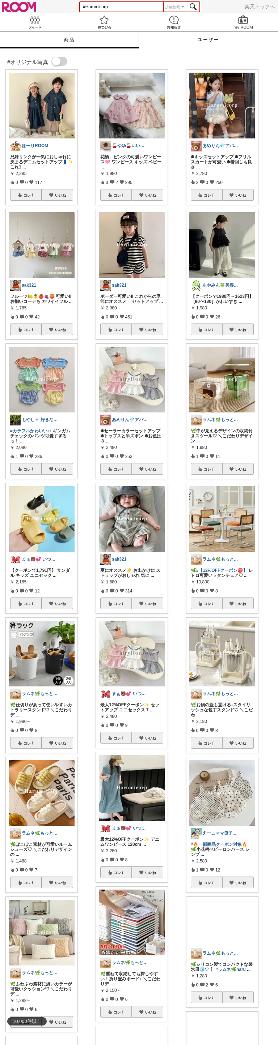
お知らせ (173, 22)
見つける (104, 22)
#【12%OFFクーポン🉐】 (222, 570)
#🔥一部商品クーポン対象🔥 (219, 844)
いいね (60, 195)
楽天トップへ (260, 6)
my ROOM (243, 22)
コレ (29, 195)
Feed (35, 22)
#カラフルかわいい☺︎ (31, 430)
